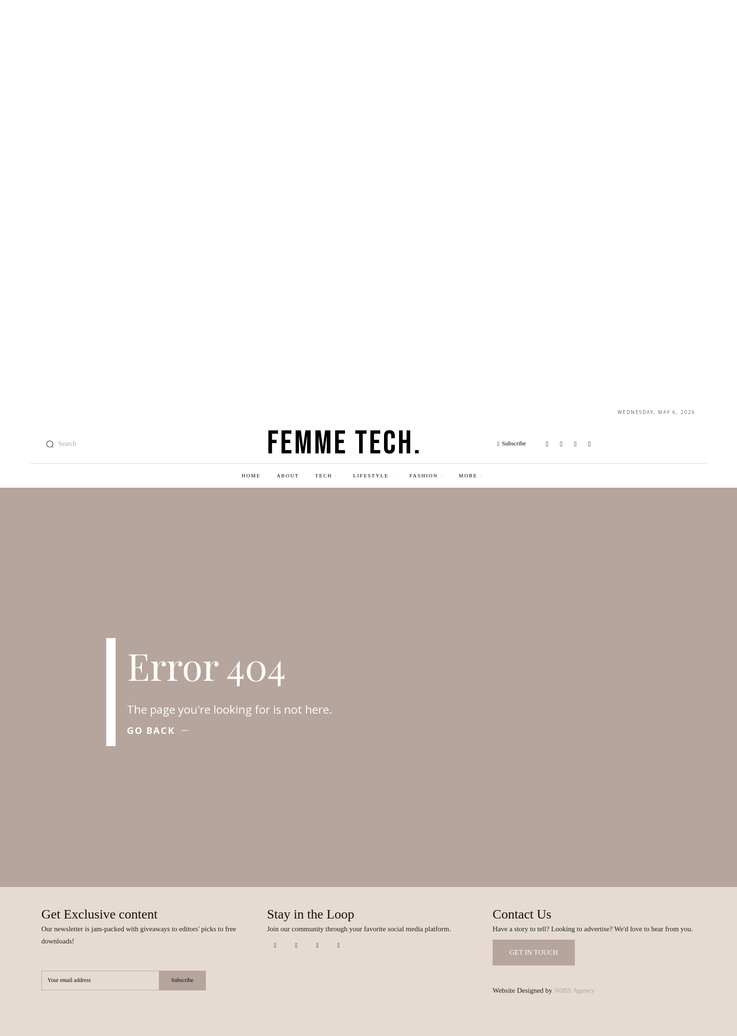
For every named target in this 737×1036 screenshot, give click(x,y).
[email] (100, 980)
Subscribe (182, 980)
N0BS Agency (574, 990)
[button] (58, 444)
